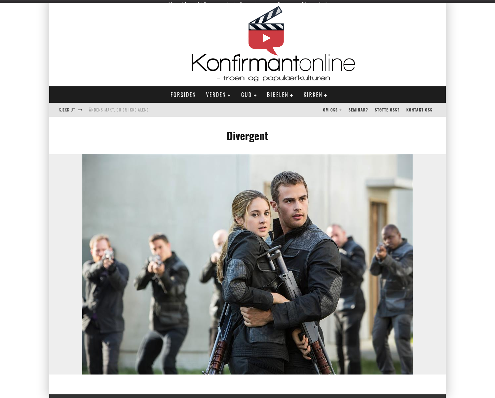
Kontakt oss (419, 107)
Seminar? (358, 107)
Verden (216, 92)
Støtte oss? (387, 107)
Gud (246, 92)
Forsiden (183, 92)
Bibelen (277, 92)
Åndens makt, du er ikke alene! (119, 107)
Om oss (330, 107)
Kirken (313, 92)
